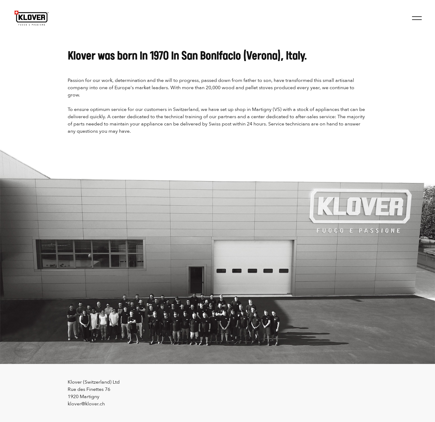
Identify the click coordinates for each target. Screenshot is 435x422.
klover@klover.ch (86, 404)
